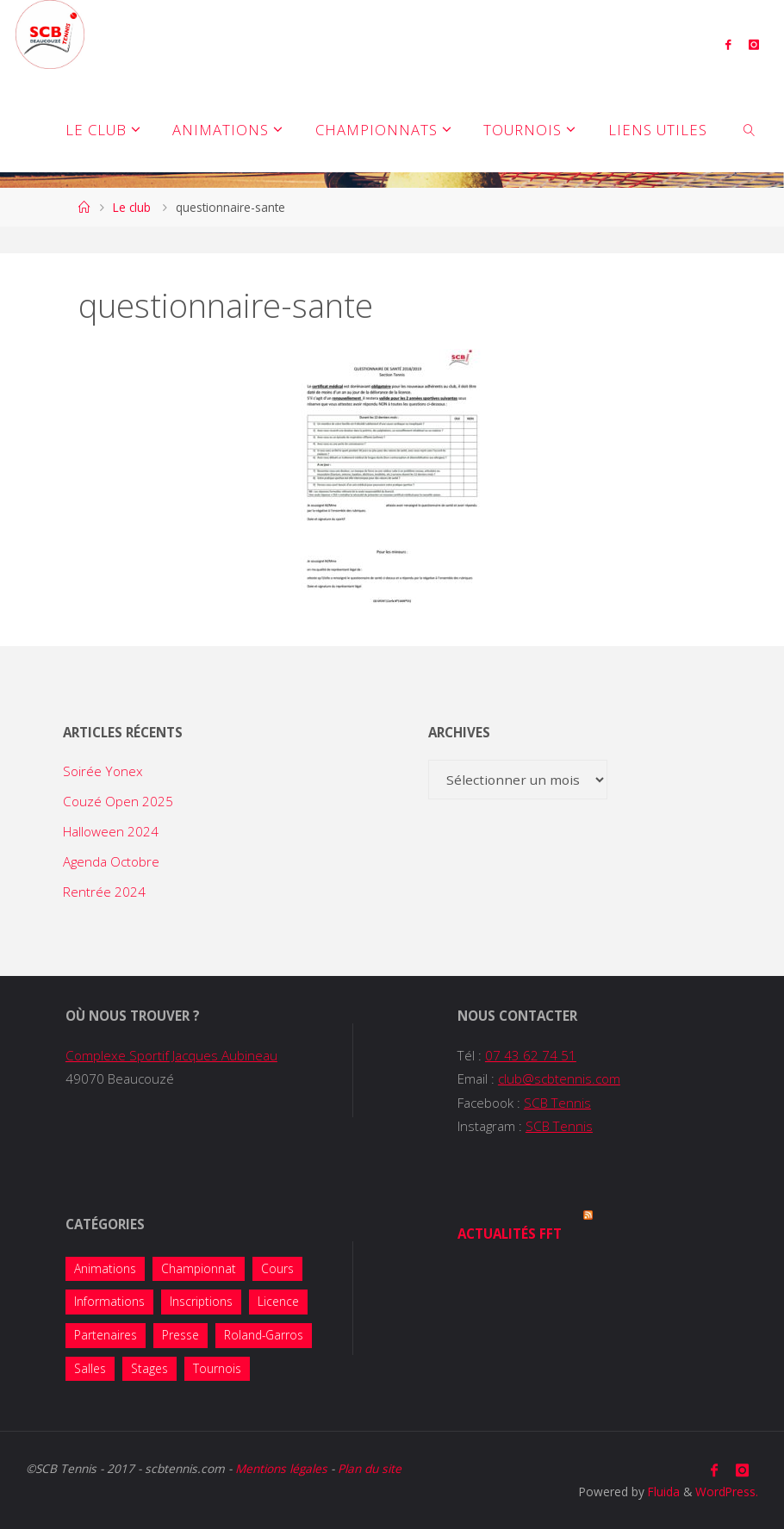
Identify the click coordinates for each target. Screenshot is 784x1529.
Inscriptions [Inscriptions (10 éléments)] (201, 1301)
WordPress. (726, 1491)
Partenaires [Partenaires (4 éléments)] (105, 1335)
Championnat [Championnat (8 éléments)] (198, 1268)
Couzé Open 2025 (118, 801)
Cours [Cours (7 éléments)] (277, 1268)
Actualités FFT (509, 1233)
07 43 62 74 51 (530, 1055)
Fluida (662, 1491)
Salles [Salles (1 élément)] (90, 1368)
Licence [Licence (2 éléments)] (278, 1301)
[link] (749, 129)
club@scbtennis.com (559, 1078)
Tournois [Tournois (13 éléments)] (217, 1368)
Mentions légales (281, 1468)
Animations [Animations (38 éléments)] (105, 1268)
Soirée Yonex (103, 771)
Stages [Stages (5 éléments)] (149, 1368)
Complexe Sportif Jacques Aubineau (171, 1055)
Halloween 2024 (111, 831)
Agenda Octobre (111, 861)
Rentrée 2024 (104, 891)
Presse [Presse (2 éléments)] (180, 1335)
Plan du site (369, 1468)
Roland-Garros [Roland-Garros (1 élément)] (263, 1335)
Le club (132, 207)
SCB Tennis (557, 1102)
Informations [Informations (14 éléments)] (109, 1301)
